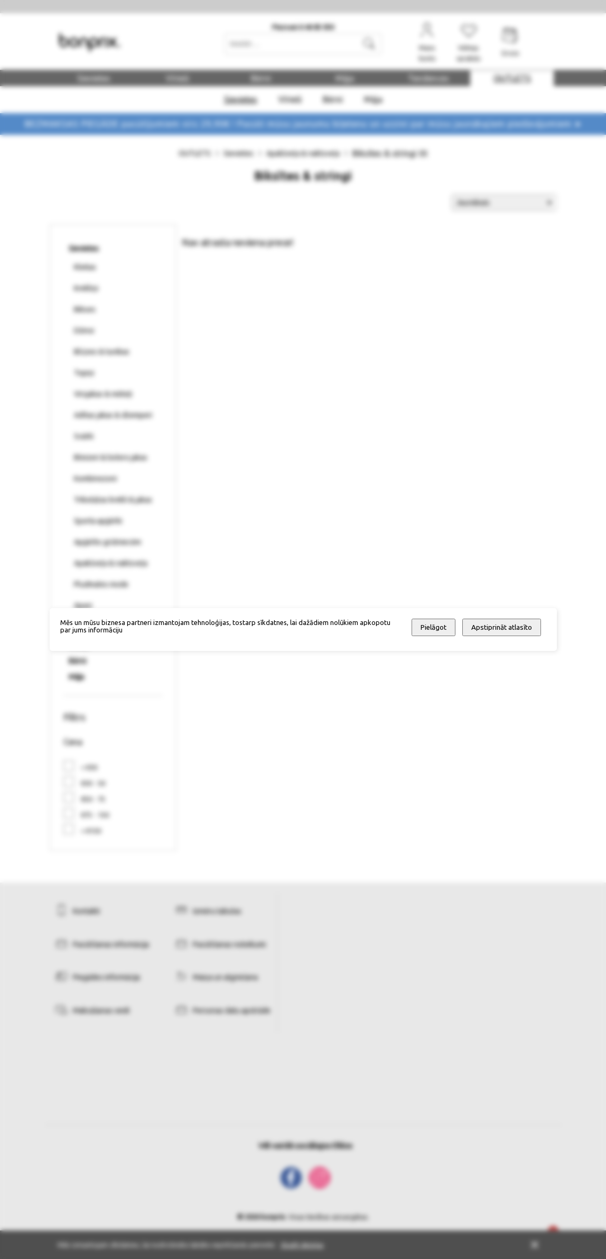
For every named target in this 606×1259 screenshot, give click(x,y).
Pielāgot (433, 627)
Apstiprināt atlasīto (501, 627)
